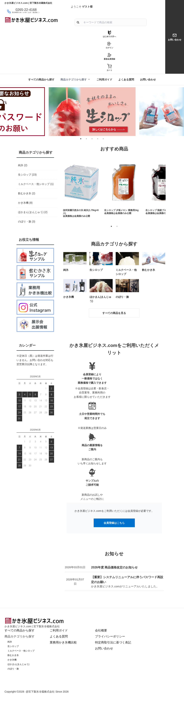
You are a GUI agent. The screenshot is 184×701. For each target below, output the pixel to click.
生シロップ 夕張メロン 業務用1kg (121, 210)
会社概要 (101, 630)
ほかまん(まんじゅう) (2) (32, 212)
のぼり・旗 (13, 668)
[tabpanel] (92, 111)
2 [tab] (117, 226)
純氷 (10, 641)
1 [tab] (111, 226)
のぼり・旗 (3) (26, 221)
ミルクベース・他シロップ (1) (36, 183)
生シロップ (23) (27, 174)
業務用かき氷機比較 (63, 642)
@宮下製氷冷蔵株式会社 (40, 691)
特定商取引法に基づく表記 (113, 642)
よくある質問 (126, 79)
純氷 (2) (22, 165)
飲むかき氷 (13, 655)
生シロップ (13, 646)
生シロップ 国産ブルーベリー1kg (162, 210)
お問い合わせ (148, 79)
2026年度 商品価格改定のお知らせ (114, 567)
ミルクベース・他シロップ (21, 650)
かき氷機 (12, 659)
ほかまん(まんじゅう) (18, 664)
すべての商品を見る (114, 312)
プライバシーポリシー (110, 636)
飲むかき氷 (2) (26, 193)
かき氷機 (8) (25, 202)
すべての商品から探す (41, 79)
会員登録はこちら (114, 522)
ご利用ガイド (104, 79)
